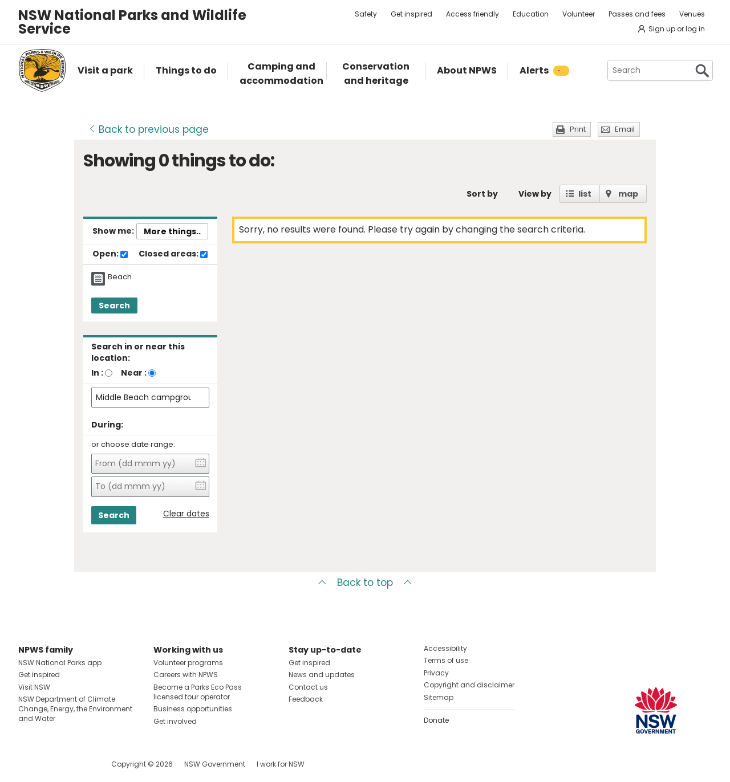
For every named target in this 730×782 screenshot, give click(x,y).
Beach (120, 277)
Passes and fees (637, 14)
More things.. (172, 231)
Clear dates (186, 513)
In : (97, 372)
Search (114, 305)
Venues (692, 14)
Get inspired (411, 14)
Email (625, 129)
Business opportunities (192, 709)
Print (578, 129)
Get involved (175, 721)
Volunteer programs (188, 662)
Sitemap (438, 697)
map (628, 193)
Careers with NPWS (185, 674)
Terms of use (446, 660)
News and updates (322, 674)
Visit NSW (34, 687)
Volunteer (578, 14)
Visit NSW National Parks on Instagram (53, 764)
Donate (436, 720)
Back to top (365, 582)
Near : (134, 372)
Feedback (306, 699)
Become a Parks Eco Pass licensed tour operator (197, 692)
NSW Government (214, 764)
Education (531, 14)
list (584, 193)
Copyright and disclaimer (469, 685)
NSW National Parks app (60, 662)
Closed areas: (173, 254)
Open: (110, 254)
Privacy (436, 673)
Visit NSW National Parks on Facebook (28, 764)
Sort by (482, 193)
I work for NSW (281, 764)
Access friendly (472, 14)
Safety (366, 14)
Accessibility (445, 648)
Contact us (308, 687)
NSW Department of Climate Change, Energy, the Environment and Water (75, 708)
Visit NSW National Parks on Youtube (77, 764)
